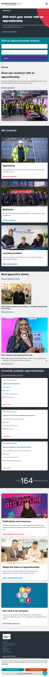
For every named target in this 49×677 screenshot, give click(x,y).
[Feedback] (45, 673)
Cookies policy (6, 648)
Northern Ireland (37, 658)
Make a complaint (7, 652)
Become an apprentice (9, 32)
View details (6, 405)
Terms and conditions (8, 645)
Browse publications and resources (14, 534)
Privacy (4, 647)
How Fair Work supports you (12, 624)
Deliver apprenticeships (10, 264)
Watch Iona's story (7, 364)
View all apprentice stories (10, 279)
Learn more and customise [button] (24, 673)
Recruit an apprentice (8, 88)
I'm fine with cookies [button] (36, 669)
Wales (29, 658)
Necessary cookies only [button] (13, 669)
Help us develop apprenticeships (13, 578)
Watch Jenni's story (7, 312)
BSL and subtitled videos (9, 643)
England (25, 658)
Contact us (5, 642)
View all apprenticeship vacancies (12, 375)
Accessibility (6, 650)
